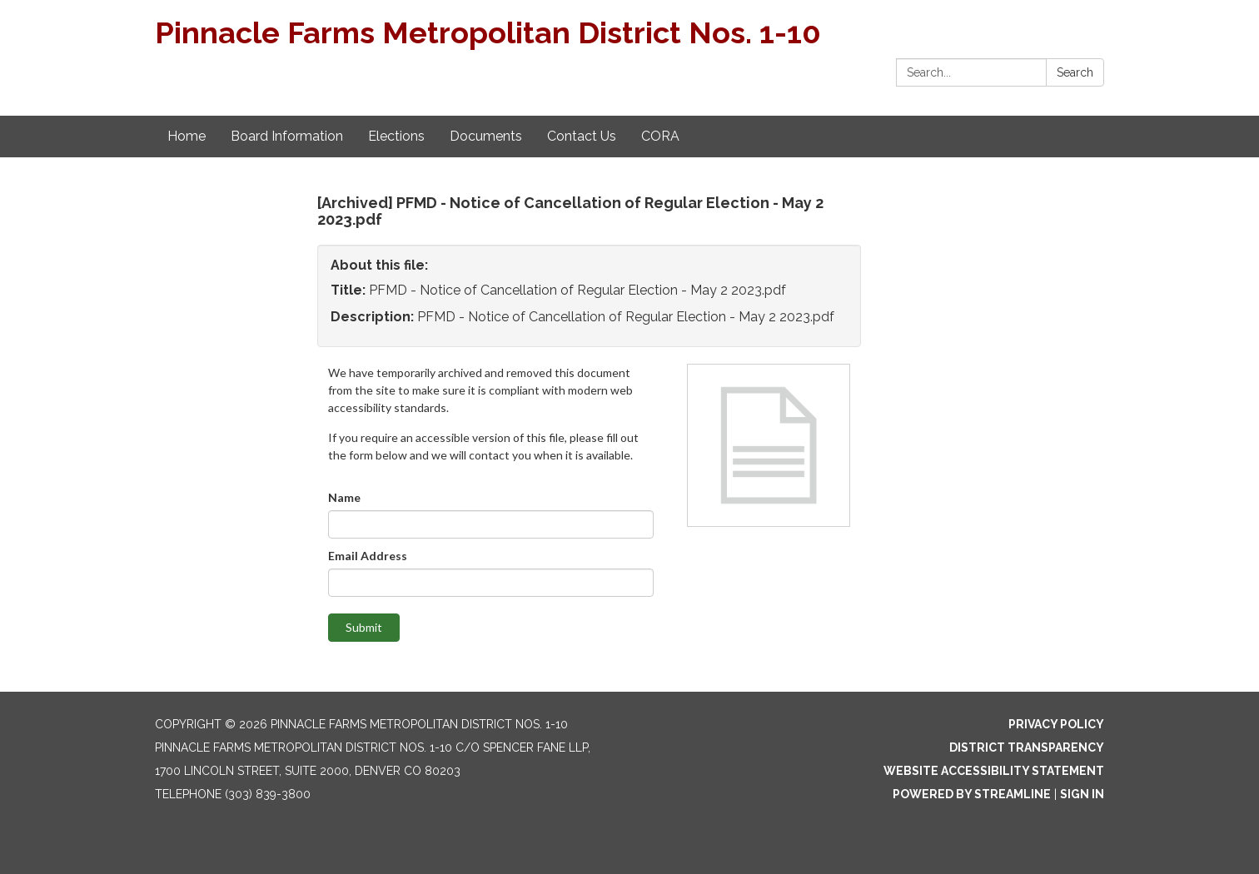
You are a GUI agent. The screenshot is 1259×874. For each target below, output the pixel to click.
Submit (364, 627)
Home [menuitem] (186, 136)
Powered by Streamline (972, 794)
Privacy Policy (1056, 724)
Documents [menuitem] (486, 136)
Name (344, 497)
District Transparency (1026, 747)
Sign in (1082, 794)
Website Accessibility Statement (993, 770)
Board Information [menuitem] (287, 136)
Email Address (367, 556)
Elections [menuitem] (396, 136)
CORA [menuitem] (660, 136)
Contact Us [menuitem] (581, 136)
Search (1075, 72)
